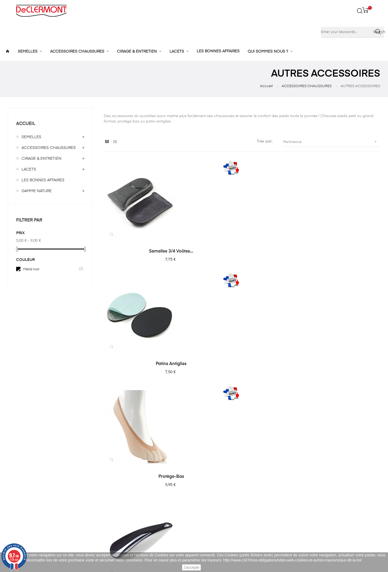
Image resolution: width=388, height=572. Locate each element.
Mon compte (243, 464)
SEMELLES (31, 137)
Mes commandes (247, 474)
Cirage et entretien (119, 493)
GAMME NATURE (37, 191)
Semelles (110, 464)
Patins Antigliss (242, 251)
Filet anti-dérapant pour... (337, 364)
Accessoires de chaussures (127, 484)
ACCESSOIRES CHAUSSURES (49, 148)
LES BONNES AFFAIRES (43, 180)
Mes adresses (244, 484)
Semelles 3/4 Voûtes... (146, 251)
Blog (171, 513)
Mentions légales (182, 474)
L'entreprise (177, 464)
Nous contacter (181, 503)
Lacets (108, 503)
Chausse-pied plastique (242, 364)
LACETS (29, 169)
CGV (171, 484)
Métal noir (50, 269)
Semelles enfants (117, 474)
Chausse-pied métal (146, 364)
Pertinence (331, 142)
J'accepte (191, 567)
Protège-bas (338, 251)
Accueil (25, 124)
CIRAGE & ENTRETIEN (41, 159)
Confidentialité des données (192, 493)
